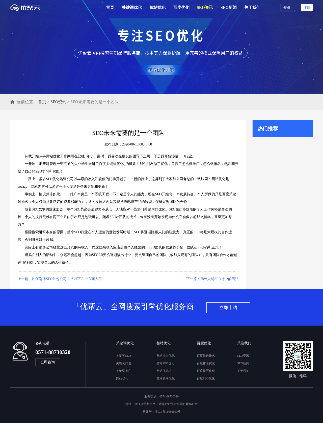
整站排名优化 (165, 355)
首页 (110, 7)
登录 (286, 7)
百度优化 (181, 7)
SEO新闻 (229, 7)
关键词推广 (123, 371)
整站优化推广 (165, 371)
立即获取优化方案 (160, 70)
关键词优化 (132, 7)
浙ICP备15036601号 (168, 411)
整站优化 (157, 7)
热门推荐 (268, 128)
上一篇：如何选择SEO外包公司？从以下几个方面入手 (60, 279)
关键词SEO (123, 355)
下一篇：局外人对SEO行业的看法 (212, 279)
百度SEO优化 (206, 378)
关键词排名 (123, 363)
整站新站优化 (165, 378)
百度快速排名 (206, 355)
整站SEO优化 (165, 363)
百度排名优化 (206, 363)
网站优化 (122, 378)
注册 (306, 7)
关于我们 (252, 7)
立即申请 (228, 307)
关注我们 (244, 343)
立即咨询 (48, 362)
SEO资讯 (205, 7)
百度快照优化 (206, 371)
